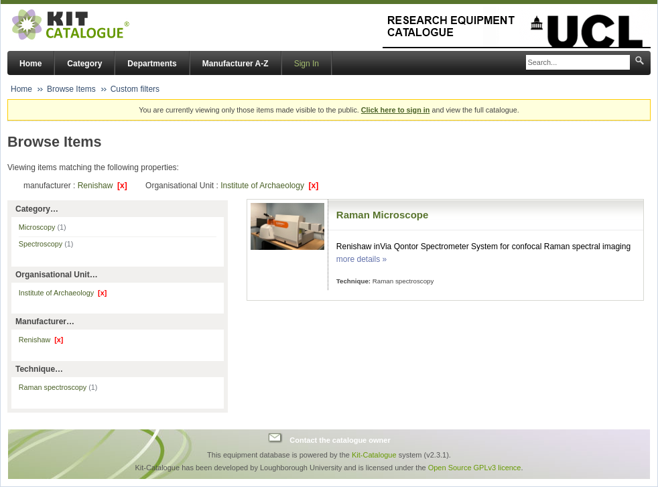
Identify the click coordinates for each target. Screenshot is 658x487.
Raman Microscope (382, 214)
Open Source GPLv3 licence (474, 468)
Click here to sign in (395, 110)
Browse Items (71, 89)
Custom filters (135, 89)
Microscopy (42, 227)
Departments (151, 63)
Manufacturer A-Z (235, 63)
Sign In (306, 63)
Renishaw (102, 185)
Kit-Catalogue (374, 455)
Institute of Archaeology (269, 185)
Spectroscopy (46, 244)
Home (30, 63)
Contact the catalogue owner (339, 439)
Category (84, 63)
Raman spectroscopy (58, 387)
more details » (361, 259)
